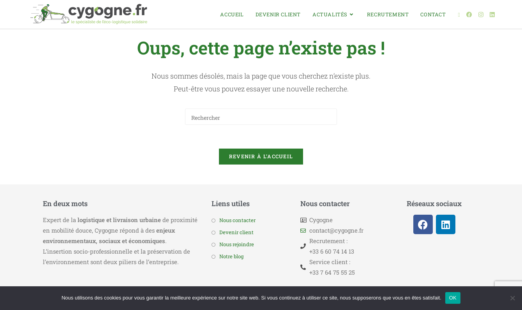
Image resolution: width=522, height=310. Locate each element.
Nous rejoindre (236, 244)
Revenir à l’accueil (261, 156)
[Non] (512, 298)
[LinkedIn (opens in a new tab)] (492, 15)
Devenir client (236, 232)
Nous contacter (237, 220)
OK (453, 298)
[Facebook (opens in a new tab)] (469, 15)
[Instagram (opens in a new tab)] (481, 15)
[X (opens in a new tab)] (459, 15)
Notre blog (231, 256)
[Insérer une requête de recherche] (261, 117)
